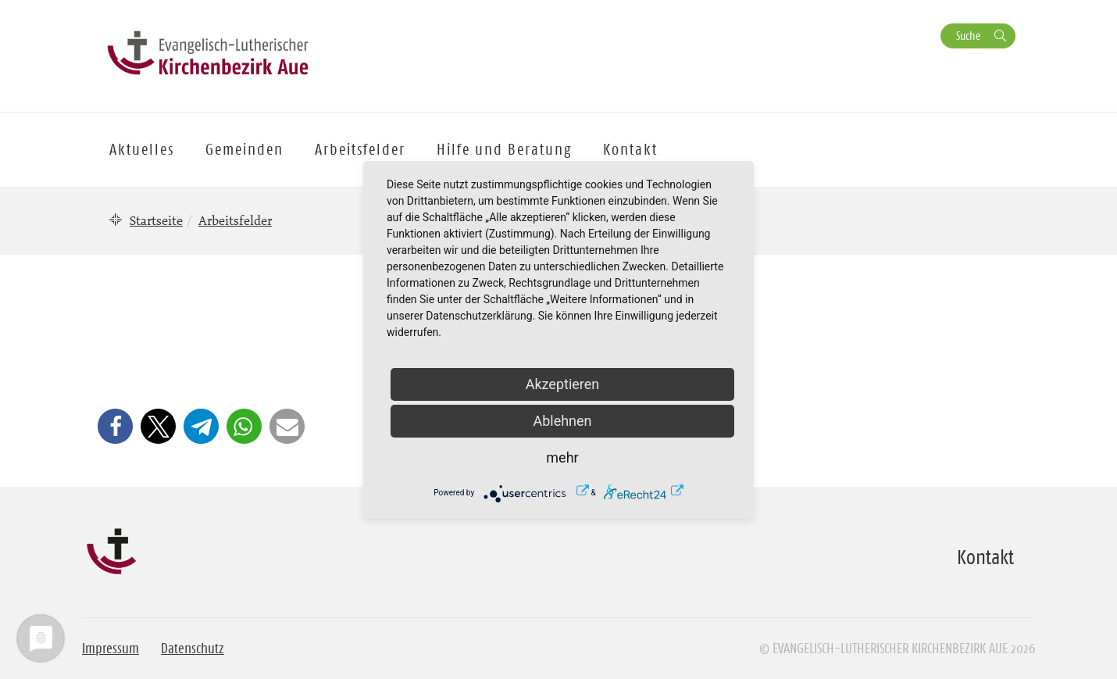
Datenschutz (192, 648)
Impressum (110, 648)
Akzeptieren (563, 384)
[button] (115, 426)
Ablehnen (562, 421)
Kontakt (630, 149)
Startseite (156, 220)
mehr (562, 457)
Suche (968, 35)
